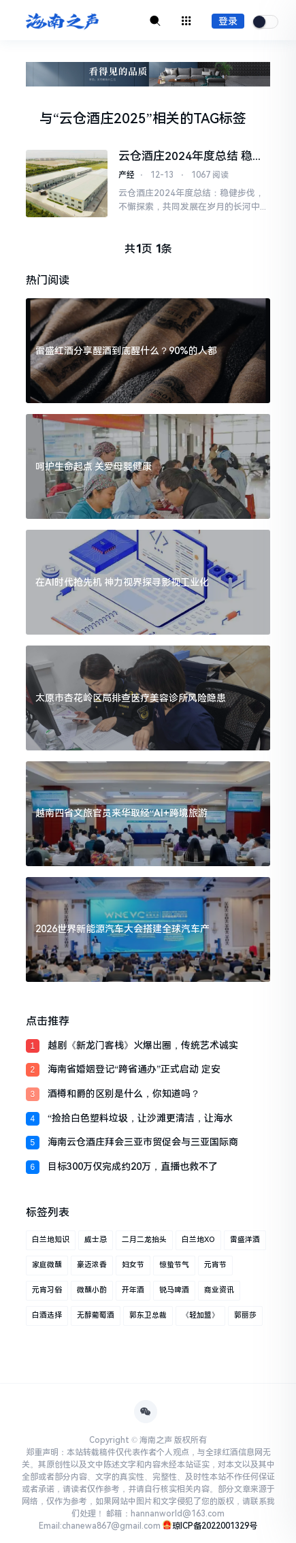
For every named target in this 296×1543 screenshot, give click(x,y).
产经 (126, 175)
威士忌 (95, 1239)
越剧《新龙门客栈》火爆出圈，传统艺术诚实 (143, 1045)
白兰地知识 (50, 1239)
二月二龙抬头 (144, 1239)
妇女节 (133, 1264)
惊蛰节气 (174, 1264)
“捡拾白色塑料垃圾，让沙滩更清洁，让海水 (140, 1118)
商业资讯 (219, 1290)
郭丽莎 (245, 1315)
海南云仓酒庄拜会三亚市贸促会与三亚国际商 (143, 1141)
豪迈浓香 (92, 1264)
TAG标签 (219, 118)
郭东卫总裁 (148, 1315)
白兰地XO (198, 1239)
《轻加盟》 (200, 1315)
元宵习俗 (47, 1290)
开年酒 (133, 1290)
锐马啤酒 (174, 1290)
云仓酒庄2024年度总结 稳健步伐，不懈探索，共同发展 (191, 156)
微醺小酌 (92, 1290)
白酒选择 (47, 1315)
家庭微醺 (47, 1264)
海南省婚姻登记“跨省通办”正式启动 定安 (134, 1069)
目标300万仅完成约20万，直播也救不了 (133, 1166)
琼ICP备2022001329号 (214, 1526)
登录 (227, 21)
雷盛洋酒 (245, 1239)
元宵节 (215, 1264)
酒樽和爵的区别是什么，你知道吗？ (124, 1093)
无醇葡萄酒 (95, 1315)
